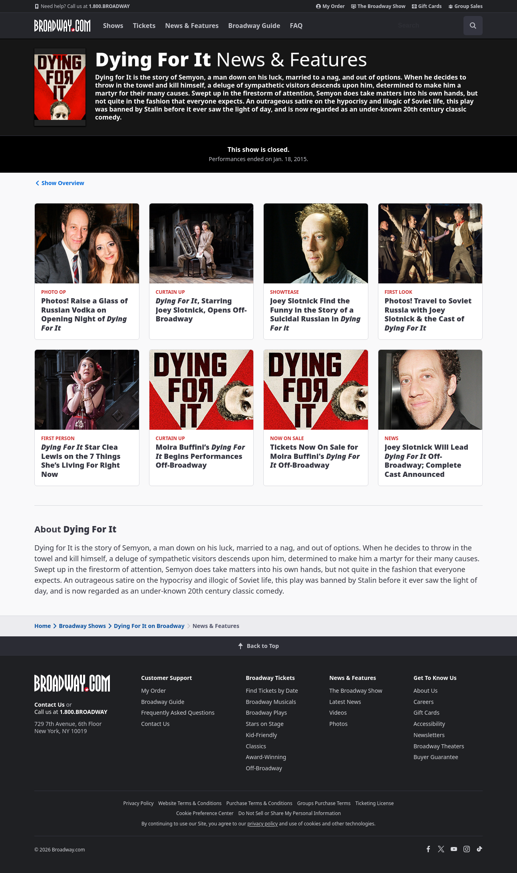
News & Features (192, 25)
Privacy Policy (138, 803)
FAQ (296, 25)
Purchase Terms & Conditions (259, 803)
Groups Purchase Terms (324, 803)
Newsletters (429, 735)
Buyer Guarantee (436, 757)
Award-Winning (266, 757)
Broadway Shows (79, 626)
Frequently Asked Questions (178, 712)
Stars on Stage (265, 724)
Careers (423, 702)
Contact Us (49, 704)
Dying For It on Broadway (146, 626)
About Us (425, 690)
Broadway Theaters (439, 746)
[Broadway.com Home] (62, 26)
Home (42, 626)
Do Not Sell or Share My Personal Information (289, 813)
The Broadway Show (378, 6)
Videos (338, 712)
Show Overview (59, 183)
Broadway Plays (266, 712)
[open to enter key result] (473, 25)
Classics (256, 746)
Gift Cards (427, 6)
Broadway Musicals (271, 702)
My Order (330, 6)
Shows (113, 25)
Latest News (345, 702)
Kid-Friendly (261, 735)
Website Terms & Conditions (189, 803)
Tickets (144, 25)
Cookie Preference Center (205, 813)
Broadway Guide (254, 25)
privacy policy (262, 823)
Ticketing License (375, 803)
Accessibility (429, 724)
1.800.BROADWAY (82, 6)
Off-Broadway (264, 768)
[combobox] (437, 25)
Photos (338, 724)
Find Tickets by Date (272, 690)
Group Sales (465, 6)
